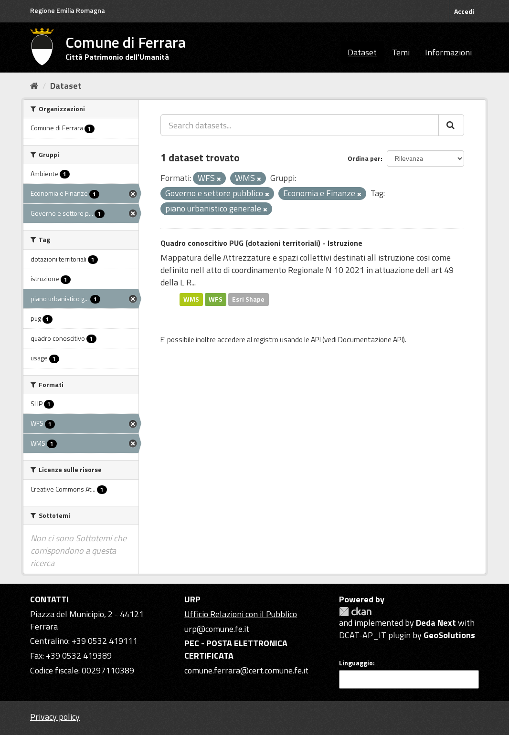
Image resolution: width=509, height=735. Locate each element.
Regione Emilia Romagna (67, 10)
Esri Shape (248, 299)
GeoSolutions (449, 635)
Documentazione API (370, 339)
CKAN (355, 612)
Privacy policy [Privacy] (55, 716)
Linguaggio (356, 663)
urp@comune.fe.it (216, 628)
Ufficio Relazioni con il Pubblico (240, 614)
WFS (216, 299)
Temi (401, 52)
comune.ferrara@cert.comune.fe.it (246, 670)
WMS (191, 299)
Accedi (464, 11)
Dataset (362, 52)
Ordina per (364, 158)
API (316, 339)
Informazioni (448, 52)
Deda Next (436, 622)
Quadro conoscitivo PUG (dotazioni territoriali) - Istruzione (261, 243)
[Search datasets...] (299, 125)
